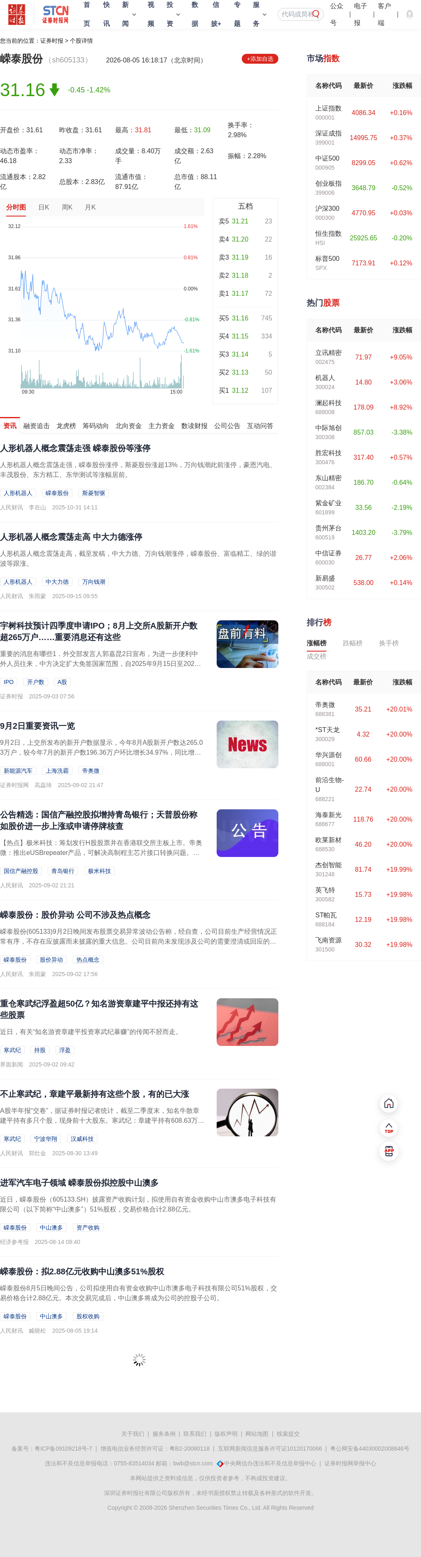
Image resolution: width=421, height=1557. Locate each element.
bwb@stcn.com (193, 1463)
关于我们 (132, 1433)
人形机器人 (18, 493)
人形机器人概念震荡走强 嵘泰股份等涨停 (75, 448)
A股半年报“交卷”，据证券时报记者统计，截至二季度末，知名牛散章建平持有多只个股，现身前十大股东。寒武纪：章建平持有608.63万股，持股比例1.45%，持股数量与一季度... (99, 1120)
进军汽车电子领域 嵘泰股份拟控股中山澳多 (79, 1182)
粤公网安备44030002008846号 (369, 1448)
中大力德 (57, 581)
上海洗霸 (57, 770)
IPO (9, 682)
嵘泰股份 (57, 493)
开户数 (35, 682)
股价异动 (51, 959)
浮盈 (65, 1050)
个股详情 (81, 40)
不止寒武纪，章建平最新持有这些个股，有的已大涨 (94, 1094)
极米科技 (99, 871)
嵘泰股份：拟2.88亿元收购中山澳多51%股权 (82, 1271)
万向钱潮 (93, 581)
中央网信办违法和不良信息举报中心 (270, 1463)
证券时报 (51, 40)
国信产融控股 (21, 871)
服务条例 (164, 1433)
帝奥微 (90, 770)
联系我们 (194, 1433)
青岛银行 (62, 871)
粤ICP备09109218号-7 (63, 1448)
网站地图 (256, 1433)
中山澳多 (51, 1227)
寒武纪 (12, 1050)
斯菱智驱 (93, 493)
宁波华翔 (45, 1139)
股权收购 (87, 1316)
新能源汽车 (18, 770)
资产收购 (87, 1227)
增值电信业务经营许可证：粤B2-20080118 (155, 1448)
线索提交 (288, 1433)
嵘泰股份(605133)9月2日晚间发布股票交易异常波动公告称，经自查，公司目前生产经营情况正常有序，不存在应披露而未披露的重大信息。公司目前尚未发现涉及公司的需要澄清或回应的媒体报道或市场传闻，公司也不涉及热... (138, 941)
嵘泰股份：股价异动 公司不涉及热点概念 (75, 914)
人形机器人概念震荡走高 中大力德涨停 (71, 536)
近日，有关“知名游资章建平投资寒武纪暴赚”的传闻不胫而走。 (91, 1031)
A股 (62, 682)
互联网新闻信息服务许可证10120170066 (270, 1448)
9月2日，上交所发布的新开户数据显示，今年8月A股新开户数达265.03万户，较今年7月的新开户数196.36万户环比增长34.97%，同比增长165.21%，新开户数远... (101, 752)
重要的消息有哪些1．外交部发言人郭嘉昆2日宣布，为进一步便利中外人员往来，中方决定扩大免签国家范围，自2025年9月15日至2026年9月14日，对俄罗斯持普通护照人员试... (99, 663)
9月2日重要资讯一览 (37, 725)
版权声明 (226, 1433)
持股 (40, 1050)
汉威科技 (82, 1139)
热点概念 (87, 959)
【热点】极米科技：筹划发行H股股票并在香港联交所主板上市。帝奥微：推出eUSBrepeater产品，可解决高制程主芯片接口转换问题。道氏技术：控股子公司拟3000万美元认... (101, 852)
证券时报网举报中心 (350, 1463)
